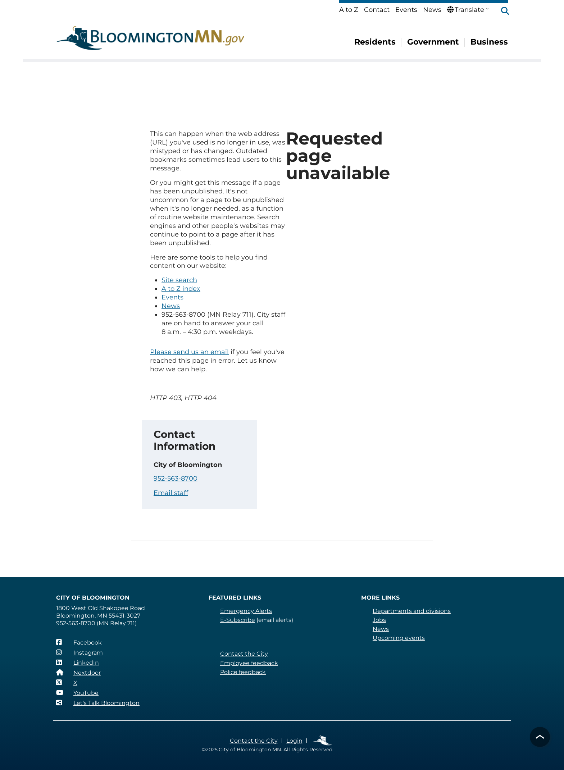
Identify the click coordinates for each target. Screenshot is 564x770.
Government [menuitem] (433, 42)
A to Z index (181, 289)
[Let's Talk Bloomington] (98, 703)
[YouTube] (77, 693)
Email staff (171, 493)
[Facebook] (79, 642)
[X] (66, 683)
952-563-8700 (175, 478)
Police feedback (243, 672)
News (432, 10)
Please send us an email (189, 352)
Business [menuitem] (489, 42)
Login (294, 740)
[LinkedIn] (77, 662)
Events (406, 10)
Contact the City (244, 653)
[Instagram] (79, 652)
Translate (465, 10)
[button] (501, 11)
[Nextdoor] (78, 673)
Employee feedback (249, 663)
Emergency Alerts (246, 611)
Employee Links (323, 740)
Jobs (379, 620)
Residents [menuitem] (375, 42)
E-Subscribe (237, 620)
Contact (377, 10)
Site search (179, 280)
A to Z (348, 10)
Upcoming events (399, 637)
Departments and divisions (412, 611)
